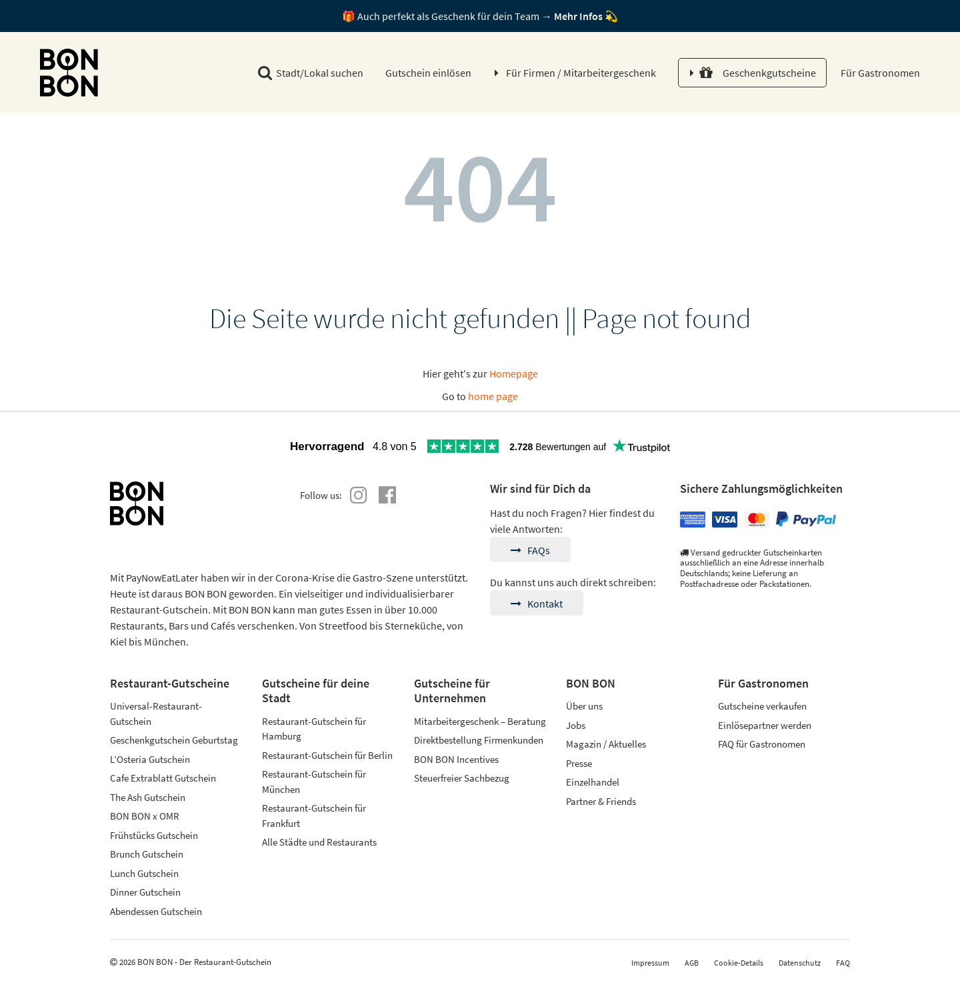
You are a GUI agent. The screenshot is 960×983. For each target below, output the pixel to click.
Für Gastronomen (879, 72)
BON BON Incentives (456, 759)
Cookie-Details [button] (738, 963)
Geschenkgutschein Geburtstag (174, 740)
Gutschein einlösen (428, 72)
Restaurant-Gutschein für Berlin (327, 755)
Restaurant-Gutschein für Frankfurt (314, 816)
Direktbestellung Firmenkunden (478, 740)
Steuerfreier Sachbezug (461, 778)
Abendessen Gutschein (156, 911)
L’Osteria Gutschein (150, 759)
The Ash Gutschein (147, 797)
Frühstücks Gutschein (154, 835)
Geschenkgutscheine (757, 72)
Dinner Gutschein (145, 892)
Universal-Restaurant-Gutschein (156, 714)
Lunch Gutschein (144, 873)
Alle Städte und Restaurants (319, 842)
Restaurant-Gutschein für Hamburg (314, 729)
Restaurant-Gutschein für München (314, 782)
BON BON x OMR (144, 816)
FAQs (530, 550)
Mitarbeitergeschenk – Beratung (480, 721)
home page (493, 396)
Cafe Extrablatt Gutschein (163, 778)
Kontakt (537, 603)
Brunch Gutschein (146, 854)
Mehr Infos (578, 16)
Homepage (513, 373)
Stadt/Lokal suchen (310, 72)
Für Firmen (581, 72)
